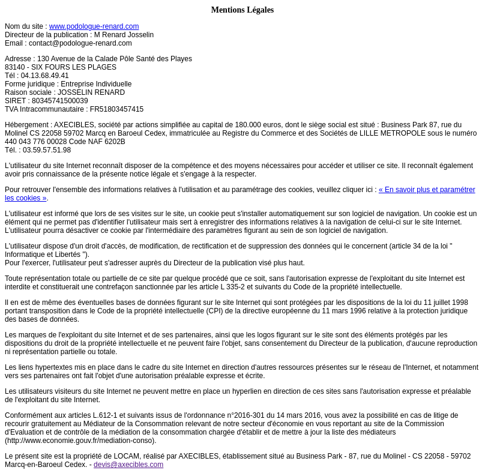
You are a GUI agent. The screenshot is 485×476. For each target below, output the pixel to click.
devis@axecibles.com (128, 464)
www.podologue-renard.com (94, 26)
